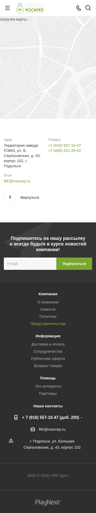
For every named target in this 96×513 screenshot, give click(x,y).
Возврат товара (48, 365)
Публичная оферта (48, 358)
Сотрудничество (48, 351)
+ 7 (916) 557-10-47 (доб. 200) (50, 417)
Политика (47, 316)
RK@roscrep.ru (17, 181)
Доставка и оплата (48, 344)
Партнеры (48, 393)
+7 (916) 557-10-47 (64, 145)
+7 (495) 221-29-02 (64, 150)
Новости (47, 309)
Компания (48, 294)
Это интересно (48, 386)
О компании (48, 302)
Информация (48, 336)
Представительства (47, 323)
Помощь (48, 378)
